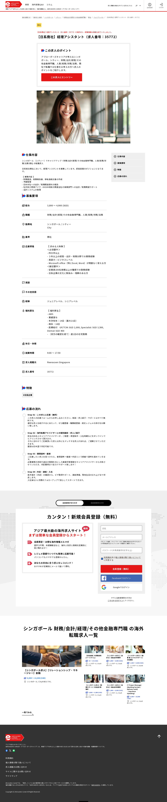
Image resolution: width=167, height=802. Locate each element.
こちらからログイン (115, 600)
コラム (49, 4)
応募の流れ (120, 176)
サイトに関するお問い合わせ (18, 771)
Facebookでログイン (116, 578)
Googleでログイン (116, 587)
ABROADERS (96, 785)
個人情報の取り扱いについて (128, 557)
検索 (27, 4)
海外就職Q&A (38, 4)
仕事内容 (119, 156)
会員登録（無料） (121, 568)
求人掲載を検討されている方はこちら (120, 6)
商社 (39, 25)
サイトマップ (11, 775)
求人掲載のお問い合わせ (16, 767)
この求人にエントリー (62, 77)
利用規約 (108, 557)
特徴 (117, 169)
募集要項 (119, 163)
